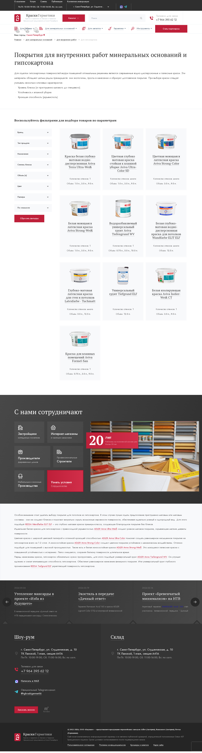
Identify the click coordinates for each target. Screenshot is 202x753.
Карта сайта (158, 746)
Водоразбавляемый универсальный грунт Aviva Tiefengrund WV (123, 226)
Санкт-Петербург (35, 34)
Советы (43, 1)
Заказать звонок (26, 711)
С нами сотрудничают (48, 411)
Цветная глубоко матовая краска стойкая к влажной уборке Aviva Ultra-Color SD (123, 163)
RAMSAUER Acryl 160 (172, 608)
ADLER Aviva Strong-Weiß (141, 548)
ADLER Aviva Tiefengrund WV (156, 558)
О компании (19, 1)
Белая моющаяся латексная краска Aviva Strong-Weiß (80, 226)
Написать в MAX (30, 682)
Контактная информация (78, 1)
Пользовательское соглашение (80, 746)
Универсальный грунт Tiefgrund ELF (123, 292)
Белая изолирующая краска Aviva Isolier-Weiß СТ (166, 293)
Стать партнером (171, 28)
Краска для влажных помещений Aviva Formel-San (80, 357)
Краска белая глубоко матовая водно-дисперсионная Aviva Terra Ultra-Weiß (80, 161)
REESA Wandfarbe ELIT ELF (46, 524)
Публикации (57, 1)
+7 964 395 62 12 (166, 19)
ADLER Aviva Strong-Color (92, 543)
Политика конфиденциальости (112, 746)
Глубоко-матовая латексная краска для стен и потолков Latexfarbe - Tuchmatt (80, 295)
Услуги (33, 1)
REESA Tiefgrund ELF (42, 567)
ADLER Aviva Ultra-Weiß (107, 529)
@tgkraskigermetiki (31, 695)
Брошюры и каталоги (139, 746)
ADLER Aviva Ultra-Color (116, 539)
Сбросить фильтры (29, 218)
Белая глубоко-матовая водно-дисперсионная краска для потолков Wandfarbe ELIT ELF (166, 230)
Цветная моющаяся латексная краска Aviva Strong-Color (166, 159)
